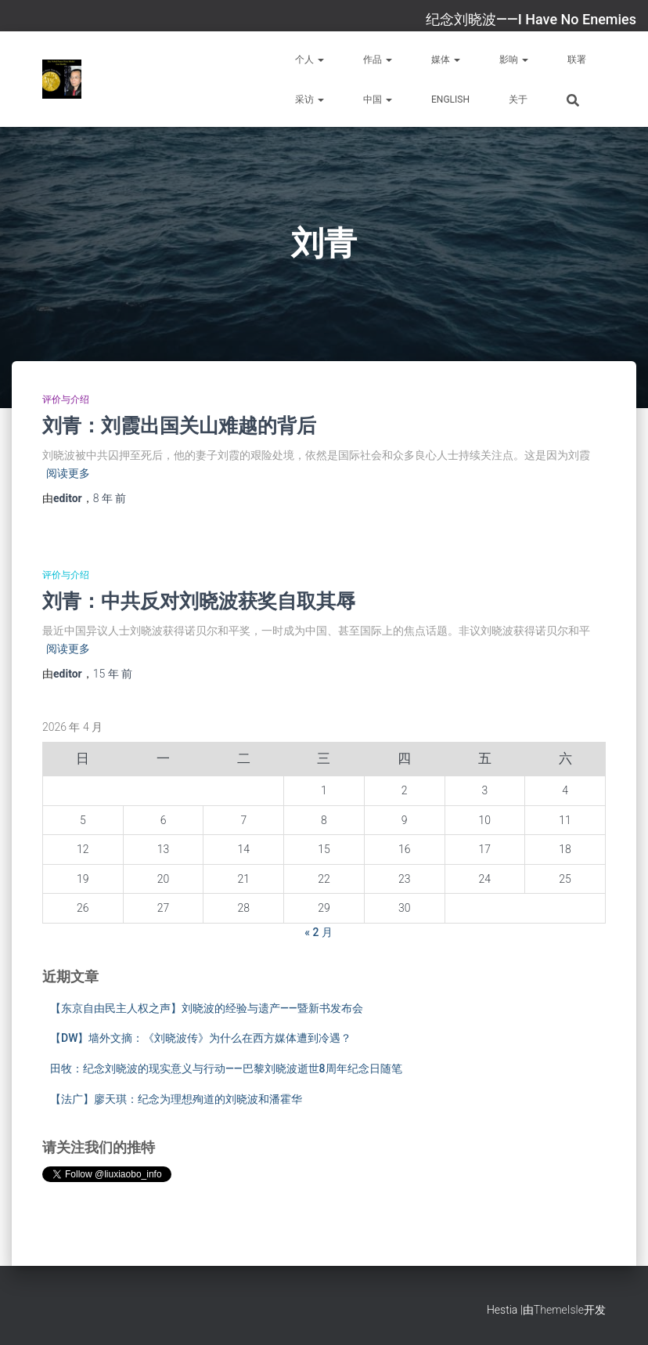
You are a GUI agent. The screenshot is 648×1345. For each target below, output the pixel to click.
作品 (377, 59)
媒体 (445, 59)
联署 (576, 59)
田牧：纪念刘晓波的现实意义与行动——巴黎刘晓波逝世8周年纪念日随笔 (226, 1068)
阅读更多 (68, 473)
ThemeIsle (559, 1309)
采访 (309, 99)
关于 (518, 99)
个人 (309, 59)
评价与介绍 (65, 399)
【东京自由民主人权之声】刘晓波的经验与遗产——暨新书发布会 (206, 1008)
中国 (377, 99)
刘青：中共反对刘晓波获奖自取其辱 (198, 600)
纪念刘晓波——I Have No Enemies (531, 19)
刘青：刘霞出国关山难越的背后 (179, 425)
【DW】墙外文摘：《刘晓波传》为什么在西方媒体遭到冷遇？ (200, 1038)
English (450, 99)
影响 (513, 59)
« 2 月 (318, 932)
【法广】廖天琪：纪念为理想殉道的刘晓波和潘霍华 (176, 1099)
